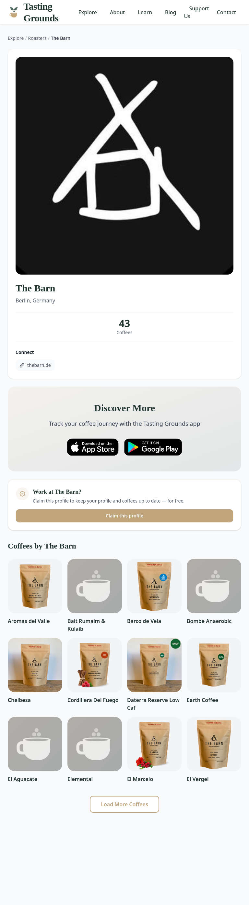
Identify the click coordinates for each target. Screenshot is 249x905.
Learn (145, 12)
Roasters (37, 38)
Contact (226, 12)
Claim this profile (124, 516)
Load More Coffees (124, 804)
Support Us (196, 12)
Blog (170, 12)
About (117, 12)
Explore (87, 12)
